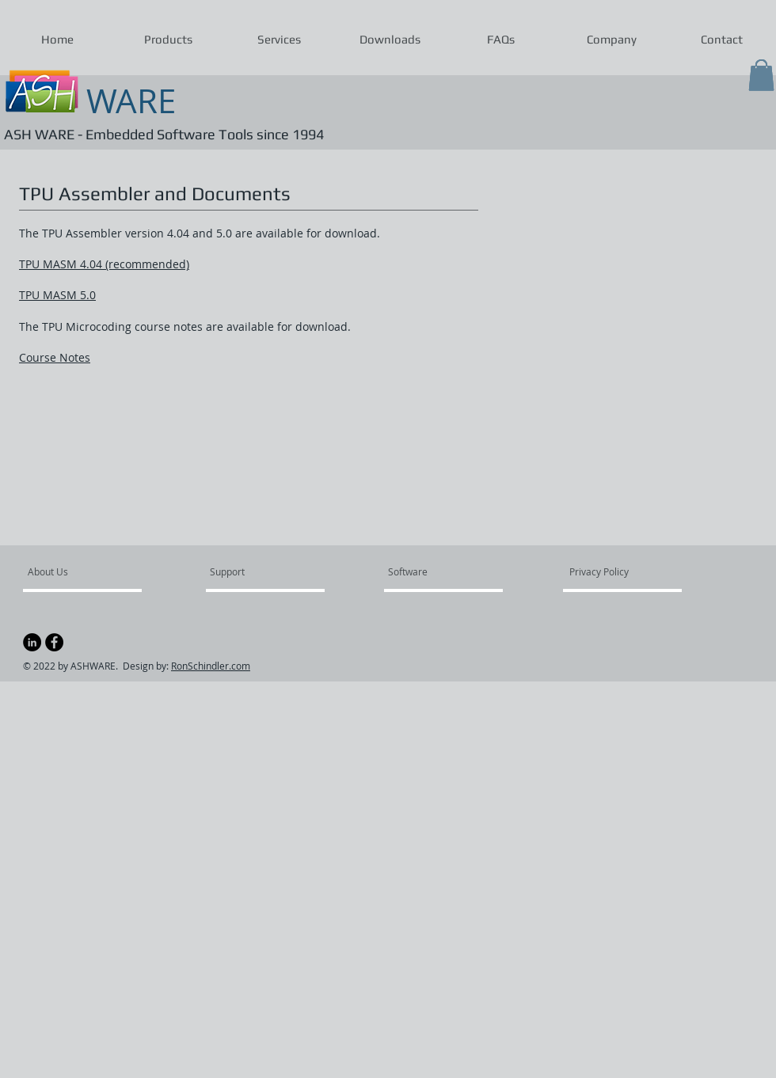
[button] (168, 39)
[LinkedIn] (32, 642)
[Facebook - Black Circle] (54, 642)
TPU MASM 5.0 (57, 294)
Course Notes (54, 357)
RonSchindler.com (210, 665)
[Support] (247, 571)
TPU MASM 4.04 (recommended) (104, 263)
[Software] (431, 571)
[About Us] (88, 571)
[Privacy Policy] (612, 571)
